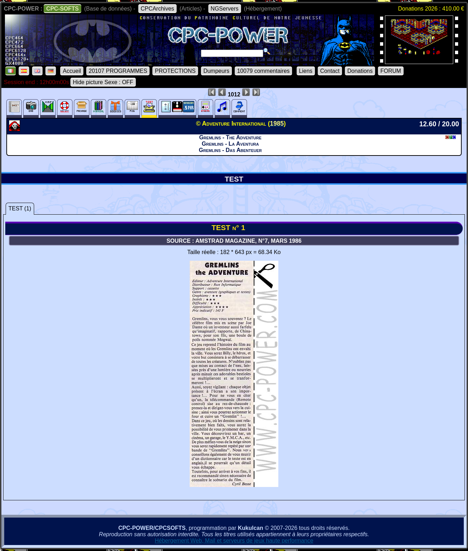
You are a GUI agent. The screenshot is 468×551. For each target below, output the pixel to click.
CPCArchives (157, 9)
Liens (305, 71)
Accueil (72, 71)
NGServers (225, 9)
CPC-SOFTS (62, 9)
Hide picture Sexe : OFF (103, 82)
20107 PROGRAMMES (118, 71)
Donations (360, 71)
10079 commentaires (263, 71)
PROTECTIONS (175, 71)
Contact (330, 71)
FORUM (390, 71)
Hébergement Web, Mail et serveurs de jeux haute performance (234, 541)
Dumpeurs (216, 71)
